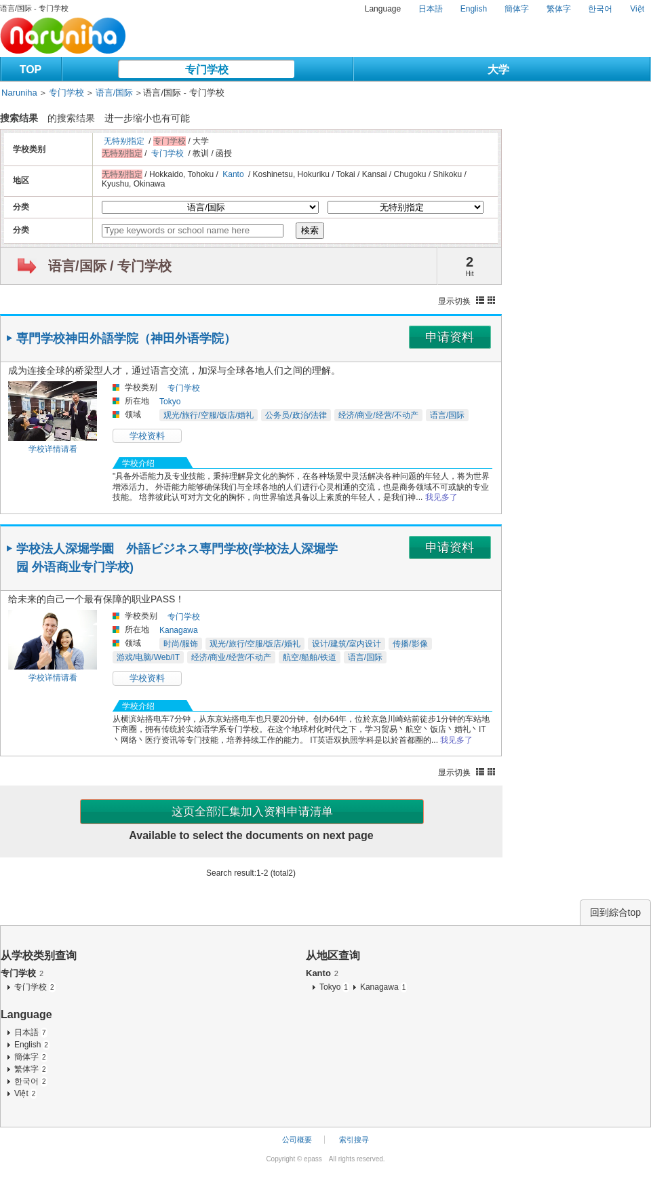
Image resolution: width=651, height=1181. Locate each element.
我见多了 (441, 497)
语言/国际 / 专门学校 (110, 265)
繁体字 (559, 9)
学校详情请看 (52, 449)
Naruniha (19, 93)
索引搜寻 (354, 1140)
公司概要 (297, 1140)
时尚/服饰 (180, 643)
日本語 (430, 9)
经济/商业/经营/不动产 (378, 415)
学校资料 (147, 436)
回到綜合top (615, 912)
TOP (31, 69)
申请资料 (449, 337)
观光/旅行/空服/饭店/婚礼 (208, 415)
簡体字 (517, 9)
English (473, 9)
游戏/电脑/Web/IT (148, 657)
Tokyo (169, 401)
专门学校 (207, 69)
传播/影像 (410, 643)
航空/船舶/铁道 (309, 657)
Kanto (232, 174)
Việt (637, 9)
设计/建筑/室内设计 (347, 643)
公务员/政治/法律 (296, 415)
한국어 (600, 9)
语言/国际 (115, 93)
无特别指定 (124, 141)
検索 (310, 230)
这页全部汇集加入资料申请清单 (252, 811)
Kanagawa (178, 630)
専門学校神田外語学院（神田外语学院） (126, 338)
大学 (498, 69)
